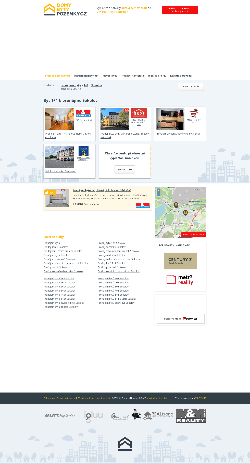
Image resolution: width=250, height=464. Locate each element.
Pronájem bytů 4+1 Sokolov (113, 290)
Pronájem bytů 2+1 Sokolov (113, 282)
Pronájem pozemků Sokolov (59, 259)
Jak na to (125, 169)
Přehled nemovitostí (57, 75)
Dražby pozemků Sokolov (112, 267)
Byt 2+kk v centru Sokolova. (60, 171)
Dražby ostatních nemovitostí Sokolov (119, 271)
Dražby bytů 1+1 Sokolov (112, 263)
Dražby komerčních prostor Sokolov (63, 271)
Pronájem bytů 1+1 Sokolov (113, 278)
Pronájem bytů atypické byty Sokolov (64, 302)
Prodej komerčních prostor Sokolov (63, 251)
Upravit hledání (191, 86)
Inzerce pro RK (157, 75)
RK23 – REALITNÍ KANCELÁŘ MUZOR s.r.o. (139, 117)
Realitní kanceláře (133, 75)
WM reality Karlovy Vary (194, 115)
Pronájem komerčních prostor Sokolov (119, 259)
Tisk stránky (49, 398)
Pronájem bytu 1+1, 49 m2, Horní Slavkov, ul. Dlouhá (68, 135)
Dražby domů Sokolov (56, 267)
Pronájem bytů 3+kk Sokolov (59, 290)
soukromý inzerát (180, 10)
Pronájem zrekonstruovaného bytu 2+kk (178, 133)
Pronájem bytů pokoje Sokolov (61, 306)
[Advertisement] (125, 46)
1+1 (86, 85)
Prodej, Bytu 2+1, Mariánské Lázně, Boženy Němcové (125, 135)
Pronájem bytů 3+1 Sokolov (113, 286)
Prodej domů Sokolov (56, 247)
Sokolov (96, 85)
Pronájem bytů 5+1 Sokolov (113, 294)
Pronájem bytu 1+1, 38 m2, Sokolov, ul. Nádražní (102, 190)
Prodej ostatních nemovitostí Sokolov (118, 251)
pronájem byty (71, 85)
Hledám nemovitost (86, 75)
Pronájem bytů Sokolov (56, 255)
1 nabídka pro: (51, 85)
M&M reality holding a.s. (84, 115)
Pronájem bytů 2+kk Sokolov (59, 286)
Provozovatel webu (66, 398)
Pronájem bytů (52, 242)
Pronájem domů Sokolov (111, 255)
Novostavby (110, 75)
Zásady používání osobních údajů (94, 398)
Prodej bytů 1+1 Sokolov (111, 242)
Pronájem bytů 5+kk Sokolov (59, 298)
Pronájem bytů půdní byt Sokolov (116, 302)
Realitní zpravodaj (181, 75)
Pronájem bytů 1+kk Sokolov (59, 282)
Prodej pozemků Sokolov (112, 247)
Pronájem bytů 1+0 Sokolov (59, 278)
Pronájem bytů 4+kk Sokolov (59, 294)
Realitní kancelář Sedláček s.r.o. (83, 153)
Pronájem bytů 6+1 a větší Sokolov (117, 298)
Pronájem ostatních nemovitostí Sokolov (66, 263)
